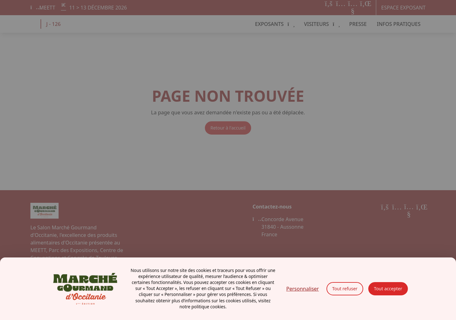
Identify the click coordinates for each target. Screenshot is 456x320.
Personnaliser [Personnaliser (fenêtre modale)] (302, 288)
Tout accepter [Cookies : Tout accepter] (388, 289)
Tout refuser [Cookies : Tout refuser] (345, 289)
